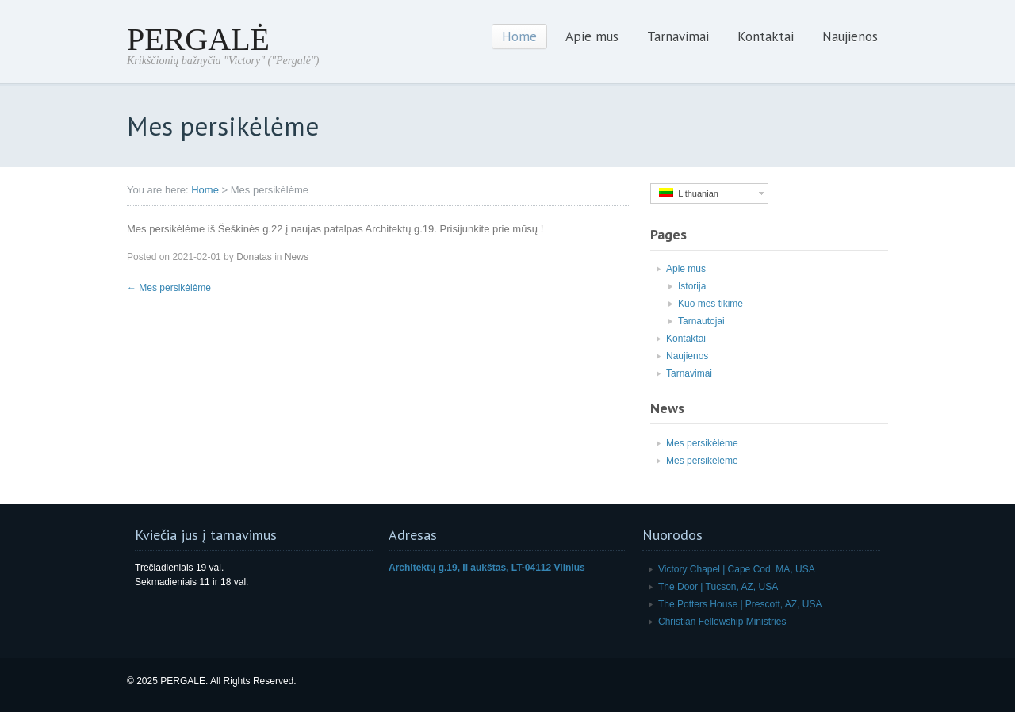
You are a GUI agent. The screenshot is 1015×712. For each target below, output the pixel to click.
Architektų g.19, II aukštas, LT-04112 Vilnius (487, 567)
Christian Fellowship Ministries (722, 621)
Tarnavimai (678, 36)
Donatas (254, 256)
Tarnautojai (701, 321)
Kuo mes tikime (710, 303)
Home (519, 36)
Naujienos (850, 36)
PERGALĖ (198, 39)
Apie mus (592, 36)
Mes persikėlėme (169, 287)
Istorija (692, 286)
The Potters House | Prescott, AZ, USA (740, 604)
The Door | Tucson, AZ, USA (718, 586)
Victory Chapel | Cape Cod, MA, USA (736, 569)
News (296, 256)
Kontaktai (765, 36)
